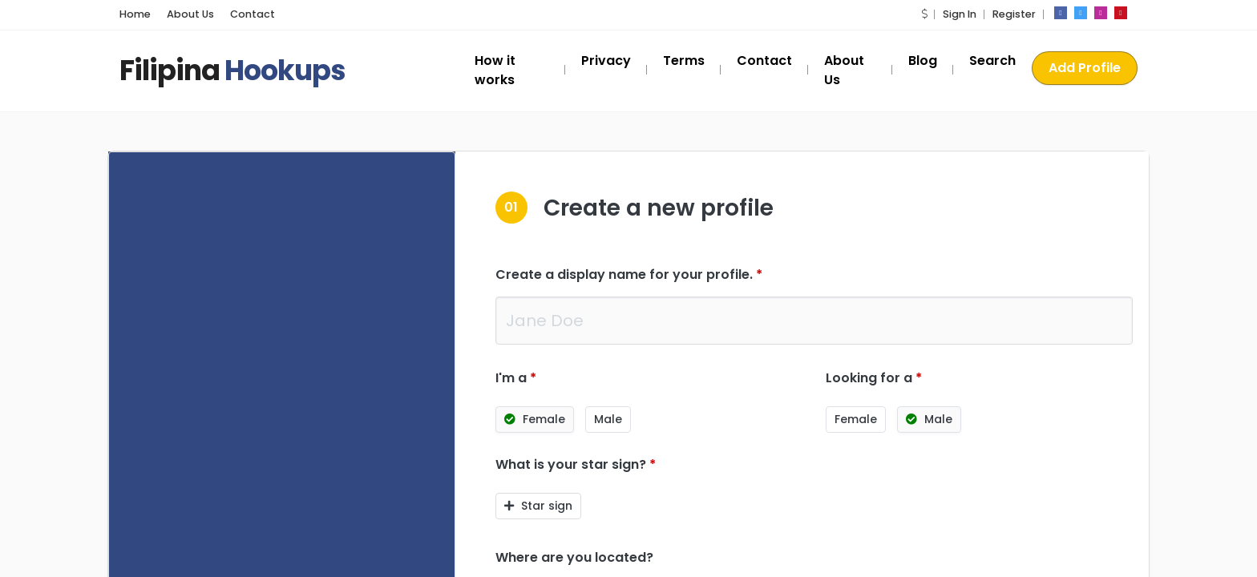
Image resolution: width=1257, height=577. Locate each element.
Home (135, 14)
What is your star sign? (575, 464)
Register (1014, 14)
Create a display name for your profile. (628, 274)
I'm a (515, 378)
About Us (190, 14)
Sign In (959, 14)
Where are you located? (574, 557)
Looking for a (874, 378)
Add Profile (1085, 68)
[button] (924, 14)
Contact (252, 14)
